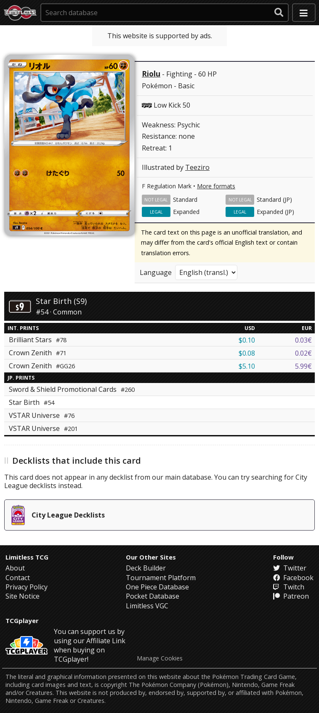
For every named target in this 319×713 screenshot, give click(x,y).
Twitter (289, 568)
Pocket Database (152, 596)
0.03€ (303, 340)
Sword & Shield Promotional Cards (72, 389)
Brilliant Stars (37, 339)
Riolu (151, 74)
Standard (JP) (274, 199)
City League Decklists (58, 515)
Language (156, 272)
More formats (216, 186)
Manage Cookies (160, 658)
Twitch (288, 587)
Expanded (186, 212)
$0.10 (247, 340)
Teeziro (197, 167)
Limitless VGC (147, 605)
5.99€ (303, 366)
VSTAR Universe (41, 415)
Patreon (291, 596)
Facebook (293, 577)
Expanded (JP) (275, 212)
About (15, 568)
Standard (185, 199)
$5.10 (247, 366)
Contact (17, 577)
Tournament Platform (161, 577)
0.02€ (303, 353)
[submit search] (279, 12)
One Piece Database (157, 587)
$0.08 (247, 353)
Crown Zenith (37, 352)
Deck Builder (146, 568)
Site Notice (22, 596)
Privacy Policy (26, 587)
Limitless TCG (26, 557)
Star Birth (31, 402)
